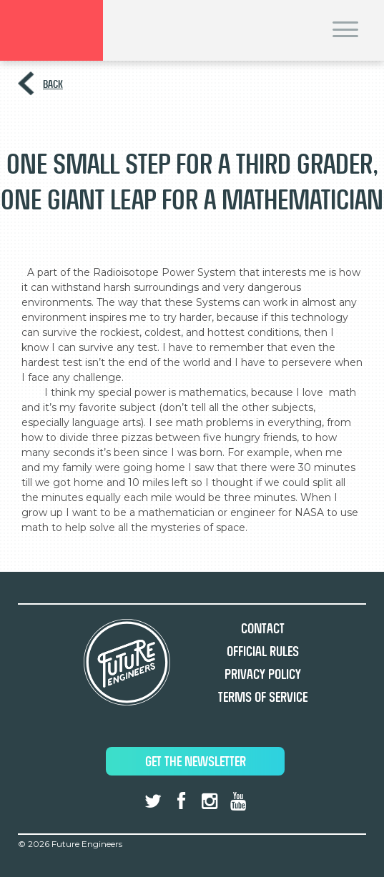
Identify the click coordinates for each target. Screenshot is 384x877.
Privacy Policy (263, 674)
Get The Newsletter (195, 761)
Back (53, 84)
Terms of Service (262, 697)
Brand (51, 30)
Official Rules (263, 651)
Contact (263, 628)
